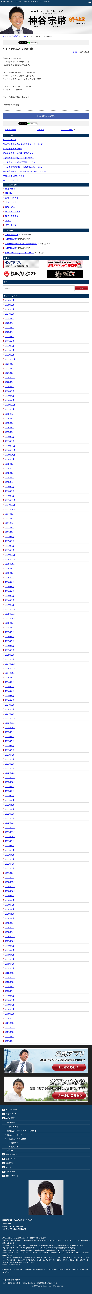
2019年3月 (9, 432)
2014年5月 (9, 695)
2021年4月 (9, 368)
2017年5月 (9, 531)
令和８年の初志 (11, 234)
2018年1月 (9, 495)
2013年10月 (10, 727)
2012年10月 (10, 782)
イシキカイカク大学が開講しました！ (19, 162)
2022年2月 (9, 350)
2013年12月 (10, 718)
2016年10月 (10, 563)
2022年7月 (9, 332)
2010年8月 (9, 900)
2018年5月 (9, 477)
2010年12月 (10, 882)
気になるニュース (12, 211)
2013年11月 (10, 722)
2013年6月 (9, 745)
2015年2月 (9, 654)
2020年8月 (9, 386)
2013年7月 (9, 741)
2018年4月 (9, 481)
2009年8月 (9, 950)
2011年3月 (9, 868)
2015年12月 (10, 609)
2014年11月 (10, 668)
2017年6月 (9, 527)
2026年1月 (9, 300)
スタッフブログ (11, 215)
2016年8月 (9, 572)
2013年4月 (9, 754)
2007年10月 (10, 1031)
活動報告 (9, 193)
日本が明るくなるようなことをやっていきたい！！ (25, 144)
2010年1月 (9, 932)
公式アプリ (10, 1171)
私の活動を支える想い (12, 148)
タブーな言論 (11, 225)
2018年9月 (9, 459)
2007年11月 (10, 1027)
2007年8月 (9, 1041)
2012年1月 (9, 822)
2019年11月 (10, 404)
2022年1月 (9, 354)
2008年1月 (9, 1018)
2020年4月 (9, 400)
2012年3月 (9, 813)
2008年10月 (10, 981)
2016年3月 (9, 595)
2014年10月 (10, 672)
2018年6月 (9, 472)
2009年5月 (9, 959)
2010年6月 (9, 909)
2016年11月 (10, 559)
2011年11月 (10, 832)
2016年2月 (9, 600)
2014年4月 (9, 700)
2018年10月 (10, 454)
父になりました (9, 139)
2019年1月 (9, 441)
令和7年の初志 (11, 239)
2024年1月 (9, 313)
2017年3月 (9, 541)
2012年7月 (9, 795)
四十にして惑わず (10, 180)
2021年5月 (9, 363)
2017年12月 (10, 500)
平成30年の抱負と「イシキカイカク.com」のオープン (26, 171)
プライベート (11, 202)
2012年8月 (9, 791)
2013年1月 (9, 768)
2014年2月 (9, 709)
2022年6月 (9, 336)
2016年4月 (9, 591)
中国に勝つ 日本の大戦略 (13, 175)
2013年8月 (9, 736)
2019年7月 (9, 413)
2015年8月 (9, 627)
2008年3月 (9, 1009)
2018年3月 (9, 486)
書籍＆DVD (10, 1158)
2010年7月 (9, 904)
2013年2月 (9, 763)
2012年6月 (9, 800)
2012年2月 (9, 818)
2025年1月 (9, 304)
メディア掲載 (12, 1126)
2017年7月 (9, 522)
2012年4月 (9, 809)
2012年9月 (9, 786)
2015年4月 (9, 645)
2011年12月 (10, 827)
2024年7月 (9, 309)
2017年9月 (9, 513)
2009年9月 (9, 945)
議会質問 (14, 1142)
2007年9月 (9, 1036)
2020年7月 (9, 391)
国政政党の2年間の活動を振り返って (21, 243)
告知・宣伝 (10, 206)
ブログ (23, 36)
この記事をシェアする (46, 115)
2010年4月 (9, 918)
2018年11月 (10, 450)
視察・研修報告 (11, 197)
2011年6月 (9, 854)
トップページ (11, 1109)
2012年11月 (10, 777)
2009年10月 (10, 941)
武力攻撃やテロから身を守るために (18, 153)
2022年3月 (9, 345)
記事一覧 (40, 129)
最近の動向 (14, 36)
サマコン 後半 (67, 129)
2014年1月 (9, 713)
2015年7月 (9, 632)
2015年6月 (9, 636)
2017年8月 (9, 518)
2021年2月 (9, 372)
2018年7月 (9, 468)
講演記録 (11, 1122)
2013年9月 (9, 732)
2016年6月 (9, 582)
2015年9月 (9, 622)
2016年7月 (9, 577)
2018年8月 (9, 463)
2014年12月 (10, 663)
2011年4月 (9, 863)
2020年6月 (9, 395)
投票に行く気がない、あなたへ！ (19, 252)
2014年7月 (9, 686)
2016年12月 (10, 554)
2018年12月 (10, 445)
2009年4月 (9, 963)
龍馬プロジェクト (14, 1134)
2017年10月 (10, 509)
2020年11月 (10, 377)
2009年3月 (9, 968)
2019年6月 (9, 418)
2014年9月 (9, 677)
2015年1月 (9, 659)
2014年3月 (9, 704)
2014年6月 (9, 691)
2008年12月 (10, 972)
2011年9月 (9, 841)
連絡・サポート (12, 1175)
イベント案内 (11, 1154)
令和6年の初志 (11, 248)
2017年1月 (9, 550)
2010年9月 (9, 895)
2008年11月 (10, 977)
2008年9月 (9, 986)
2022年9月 (9, 327)
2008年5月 (9, 1000)
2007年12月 (10, 1022)
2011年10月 (10, 836)
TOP (5, 36)
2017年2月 (9, 545)
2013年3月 (9, 759)
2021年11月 (10, 359)
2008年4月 (9, 1004)
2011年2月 (9, 872)
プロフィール (11, 1113)
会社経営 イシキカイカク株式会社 (21, 1130)
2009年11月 (10, 936)
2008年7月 (9, 991)
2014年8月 (9, 682)
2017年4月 (9, 536)
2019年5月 (9, 422)
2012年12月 (10, 772)
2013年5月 (9, 750)
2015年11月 (10, 613)
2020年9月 (9, 382)
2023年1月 (9, 322)
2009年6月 (9, 954)
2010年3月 (9, 922)
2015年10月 (10, 618)
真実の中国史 (10, 129)
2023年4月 (9, 318)
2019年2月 (9, 436)
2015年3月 (9, 650)
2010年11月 (10, 886)
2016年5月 (9, 586)
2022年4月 (9, 341)
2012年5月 (9, 804)
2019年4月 (9, 427)
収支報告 (14, 1146)
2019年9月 (9, 409)
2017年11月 (10, 504)
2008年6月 (9, 995)
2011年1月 (9, 877)
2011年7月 (9, 850)
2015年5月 (9, 641)
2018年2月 (9, 491)
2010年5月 (9, 913)
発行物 (10, 1150)
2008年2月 (9, 1013)
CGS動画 (9, 1162)
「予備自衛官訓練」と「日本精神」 (18, 157)
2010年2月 (9, 927)
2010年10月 (10, 891)
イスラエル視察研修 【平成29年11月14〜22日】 (23, 166)
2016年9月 (9, 568)
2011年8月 (9, 845)
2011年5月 (9, 859)
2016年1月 (9, 604)
